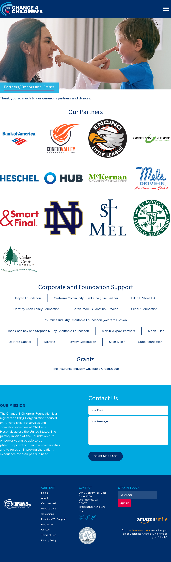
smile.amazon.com (139, 530)
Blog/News (47, 524)
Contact (45, 529)
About (44, 498)
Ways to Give (48, 508)
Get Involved (48, 503)
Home (44, 492)
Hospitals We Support (53, 519)
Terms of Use (48, 535)
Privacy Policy (48, 540)
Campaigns (47, 513)
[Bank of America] (19, 132)
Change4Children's (15, 4)
